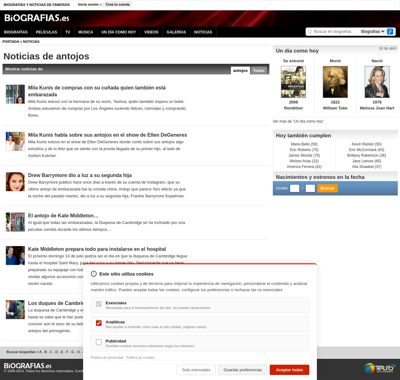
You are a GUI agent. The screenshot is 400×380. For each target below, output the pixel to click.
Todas (259, 70)
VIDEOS (151, 32)
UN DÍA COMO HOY (118, 32)
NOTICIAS (203, 32)
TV (67, 32)
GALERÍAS (176, 32)
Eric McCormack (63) (366, 150)
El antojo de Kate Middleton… (63, 215)
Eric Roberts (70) (304, 150)
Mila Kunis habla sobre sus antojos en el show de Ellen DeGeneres (107, 135)
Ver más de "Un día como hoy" (298, 121)
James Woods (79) (304, 155)
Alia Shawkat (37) (366, 167)
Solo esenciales (196, 369)
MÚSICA (85, 32)
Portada (10, 41)
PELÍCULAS (46, 32)
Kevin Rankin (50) (367, 144)
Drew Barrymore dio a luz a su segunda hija (80, 175)
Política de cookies (140, 357)
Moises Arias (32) (304, 161)
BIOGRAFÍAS (16, 32)
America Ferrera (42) (304, 167)
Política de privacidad (107, 357)
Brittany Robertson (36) (366, 155)
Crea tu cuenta (117, 4)
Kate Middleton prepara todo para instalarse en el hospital (97, 249)
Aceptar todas (289, 369)
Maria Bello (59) (304, 144)
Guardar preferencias (242, 369)
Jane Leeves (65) (366, 161)
